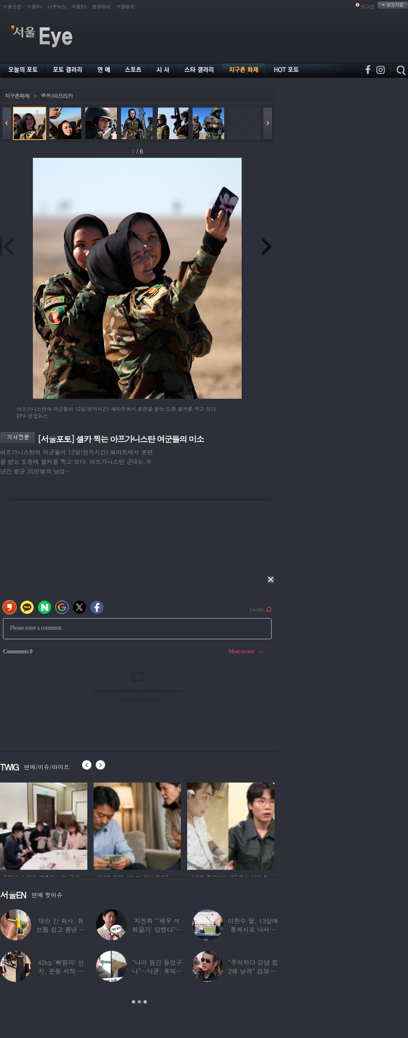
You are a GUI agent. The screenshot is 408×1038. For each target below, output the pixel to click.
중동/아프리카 (56, 96)
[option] (135, 825)
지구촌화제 (17, 96)
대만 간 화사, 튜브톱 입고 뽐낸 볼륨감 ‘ (61, 929)
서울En (79, 6)
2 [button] (139, 1002)
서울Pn (34, 6)
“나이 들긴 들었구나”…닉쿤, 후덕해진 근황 (157, 971)
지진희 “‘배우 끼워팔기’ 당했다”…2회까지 (157, 929)
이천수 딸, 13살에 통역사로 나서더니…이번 (253, 929)
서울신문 (12, 6)
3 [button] (145, 1002)
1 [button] (133, 1002)
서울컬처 (125, 6)
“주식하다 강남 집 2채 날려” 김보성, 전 (253, 971)
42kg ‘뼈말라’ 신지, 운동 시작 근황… (61, 971)
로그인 (367, 6)
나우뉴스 (56, 6)
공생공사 (101, 6)
